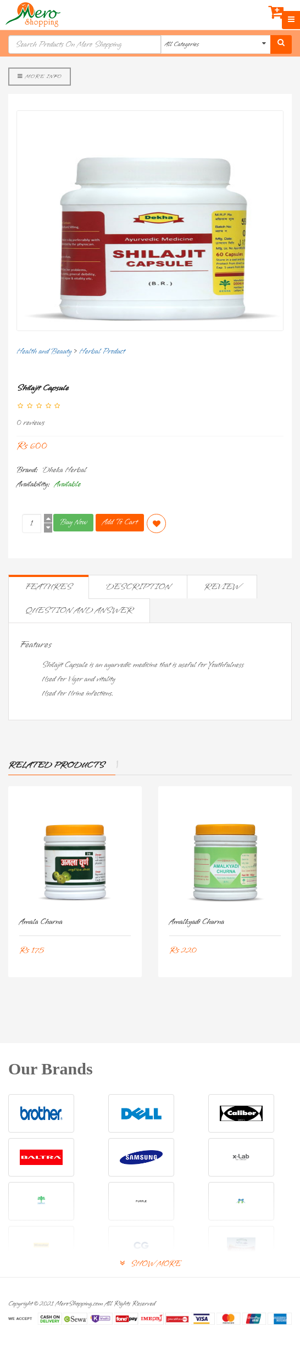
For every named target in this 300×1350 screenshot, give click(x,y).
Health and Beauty (43, 351)
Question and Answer (79, 610)
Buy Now (73, 522)
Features (48, 587)
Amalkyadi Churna (196, 922)
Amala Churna (41, 922)
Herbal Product (102, 351)
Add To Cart (119, 522)
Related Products (56, 765)
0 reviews (30, 423)
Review (222, 587)
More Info (40, 76)
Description (137, 587)
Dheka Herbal (64, 470)
